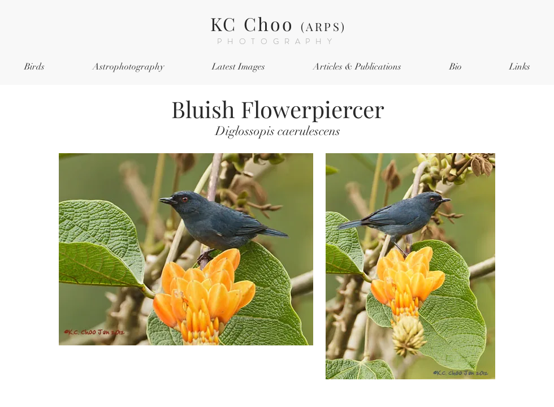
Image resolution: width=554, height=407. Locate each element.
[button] (34, 67)
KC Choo (278, 23)
